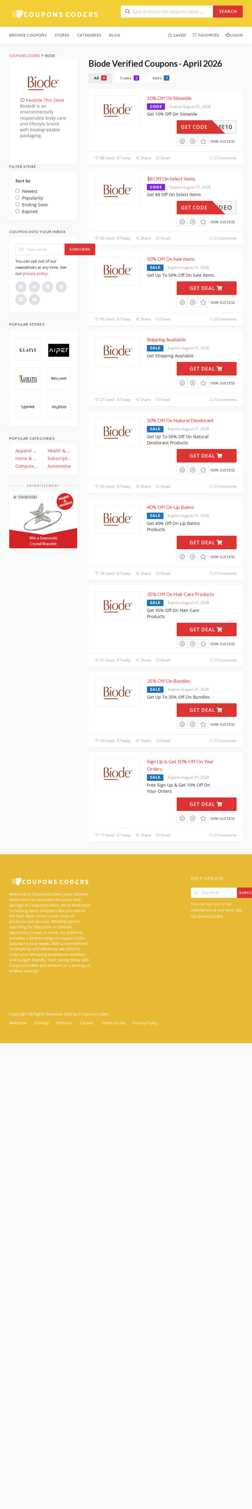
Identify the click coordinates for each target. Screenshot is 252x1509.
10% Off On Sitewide (169, 98)
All (100, 78)
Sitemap (41, 1023)
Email (163, 158)
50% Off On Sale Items (171, 259)
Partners (64, 1023)
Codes (129, 78)
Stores (62, 35)
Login (234, 35)
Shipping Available (166, 339)
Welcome (17, 1023)
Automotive (59, 466)
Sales (160, 78)
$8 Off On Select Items (171, 178)
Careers (87, 1023)
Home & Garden (27, 458)
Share (143, 158)
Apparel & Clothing (27, 451)
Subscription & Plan (59, 458)
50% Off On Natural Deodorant (180, 420)
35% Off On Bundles (168, 681)
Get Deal (206, 288)
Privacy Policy (145, 1023)
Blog (114, 35)
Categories (89, 35)
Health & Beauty (59, 451)
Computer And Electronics (27, 466)
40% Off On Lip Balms (170, 507)
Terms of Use (113, 1023)
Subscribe (80, 249)
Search (228, 11)
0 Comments (223, 158)
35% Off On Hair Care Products (180, 594)
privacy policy (35, 273)
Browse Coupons (28, 35)
